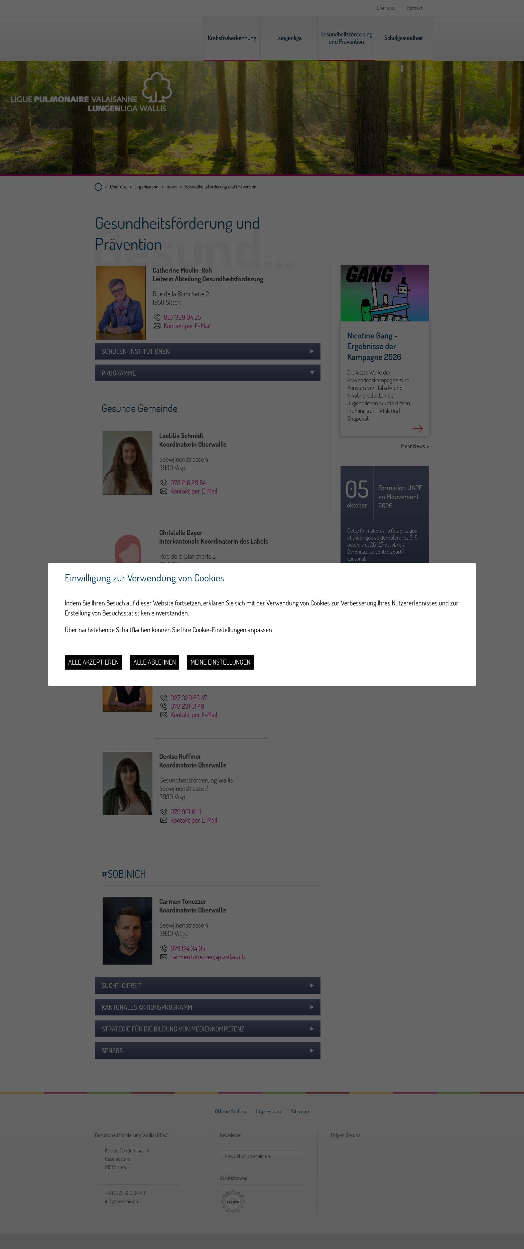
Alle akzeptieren (93, 662)
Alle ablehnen (154, 662)
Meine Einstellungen (220, 662)
